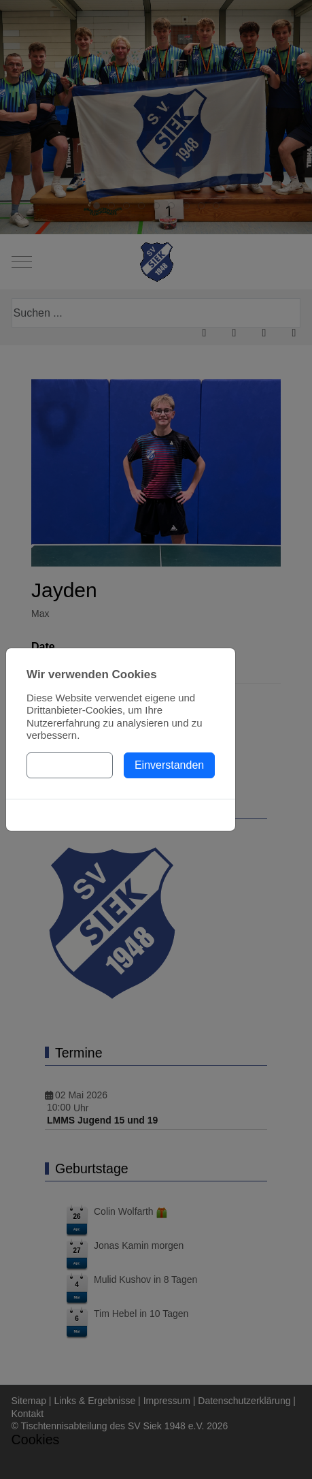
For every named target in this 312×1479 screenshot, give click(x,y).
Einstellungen (70, 765)
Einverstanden (169, 765)
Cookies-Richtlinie (120, 815)
